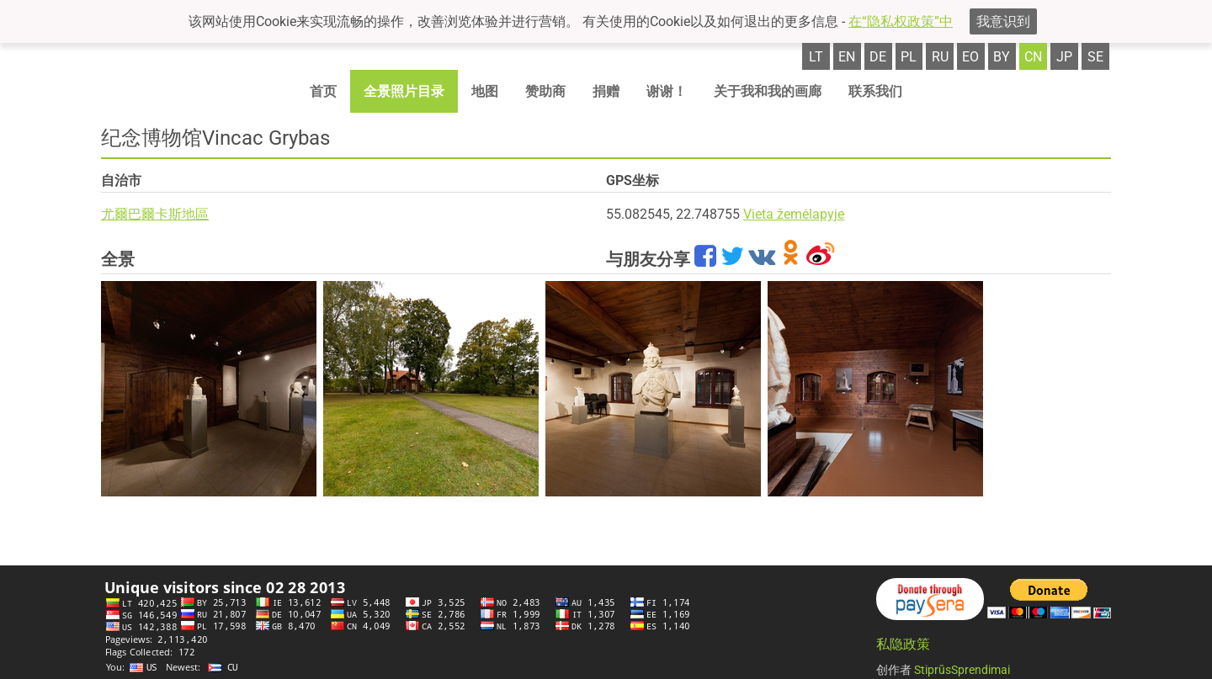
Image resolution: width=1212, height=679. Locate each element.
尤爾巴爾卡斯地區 (155, 214)
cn (1033, 57)
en (846, 57)
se (1095, 57)
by (1001, 57)
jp (1064, 57)
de (877, 57)
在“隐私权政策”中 (900, 21)
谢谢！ (666, 91)
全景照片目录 (404, 91)
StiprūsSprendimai (962, 669)
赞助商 (545, 91)
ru (940, 57)
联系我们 (875, 91)
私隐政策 (903, 644)
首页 (323, 91)
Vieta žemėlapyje (793, 214)
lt (816, 57)
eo (970, 57)
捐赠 (606, 91)
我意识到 (1003, 21)
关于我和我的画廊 (767, 91)
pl (909, 57)
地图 (484, 91)
